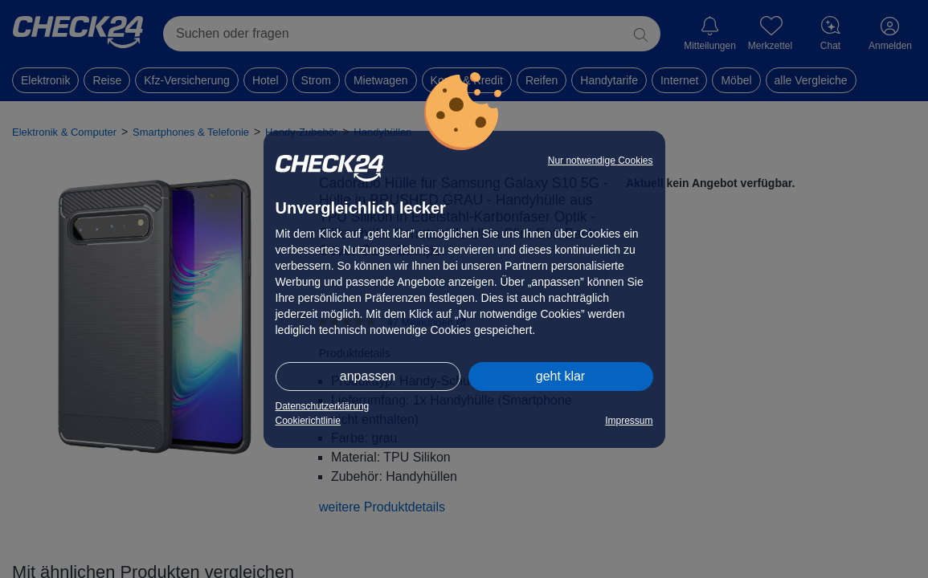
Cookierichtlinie (308, 420)
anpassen (367, 376)
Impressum (628, 420)
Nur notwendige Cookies (600, 160)
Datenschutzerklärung (323, 406)
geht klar (560, 376)
